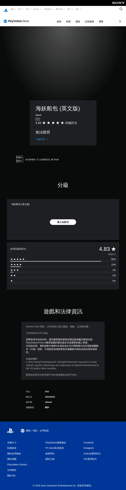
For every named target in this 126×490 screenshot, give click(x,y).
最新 (41, 18)
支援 (76, 9)
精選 (51, 18)
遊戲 (12, 9)
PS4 (27, 9)
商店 (69, 9)
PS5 (19, 9)
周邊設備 (47, 9)
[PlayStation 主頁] (6, 9)
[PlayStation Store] (17, 18)
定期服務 (72, 18)
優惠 (60, 18)
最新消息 (59, 9)
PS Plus (36, 9)
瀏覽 (83, 18)
